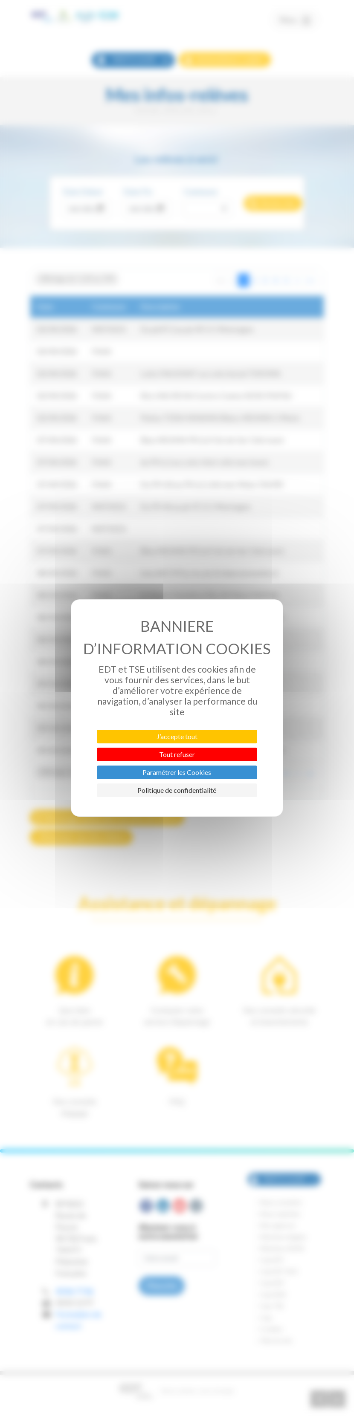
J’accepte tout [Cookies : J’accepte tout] (177, 736)
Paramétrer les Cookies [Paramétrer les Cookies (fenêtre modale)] (176, 772)
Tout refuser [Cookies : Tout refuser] (177, 754)
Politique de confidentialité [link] (176, 790)
